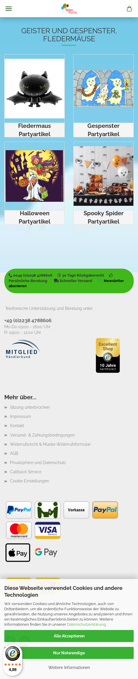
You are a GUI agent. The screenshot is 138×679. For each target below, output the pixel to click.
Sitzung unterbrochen (30, 407)
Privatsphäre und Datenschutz (38, 462)
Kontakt (17, 425)
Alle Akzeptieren (69, 636)
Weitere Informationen (69, 667)
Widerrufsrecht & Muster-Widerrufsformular (50, 444)
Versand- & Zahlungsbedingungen (42, 435)
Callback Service (25, 471)
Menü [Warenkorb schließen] (8, 8)
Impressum (20, 416)
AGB (14, 453)
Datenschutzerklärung (86, 624)
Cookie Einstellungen (29, 481)
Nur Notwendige (69, 653)
